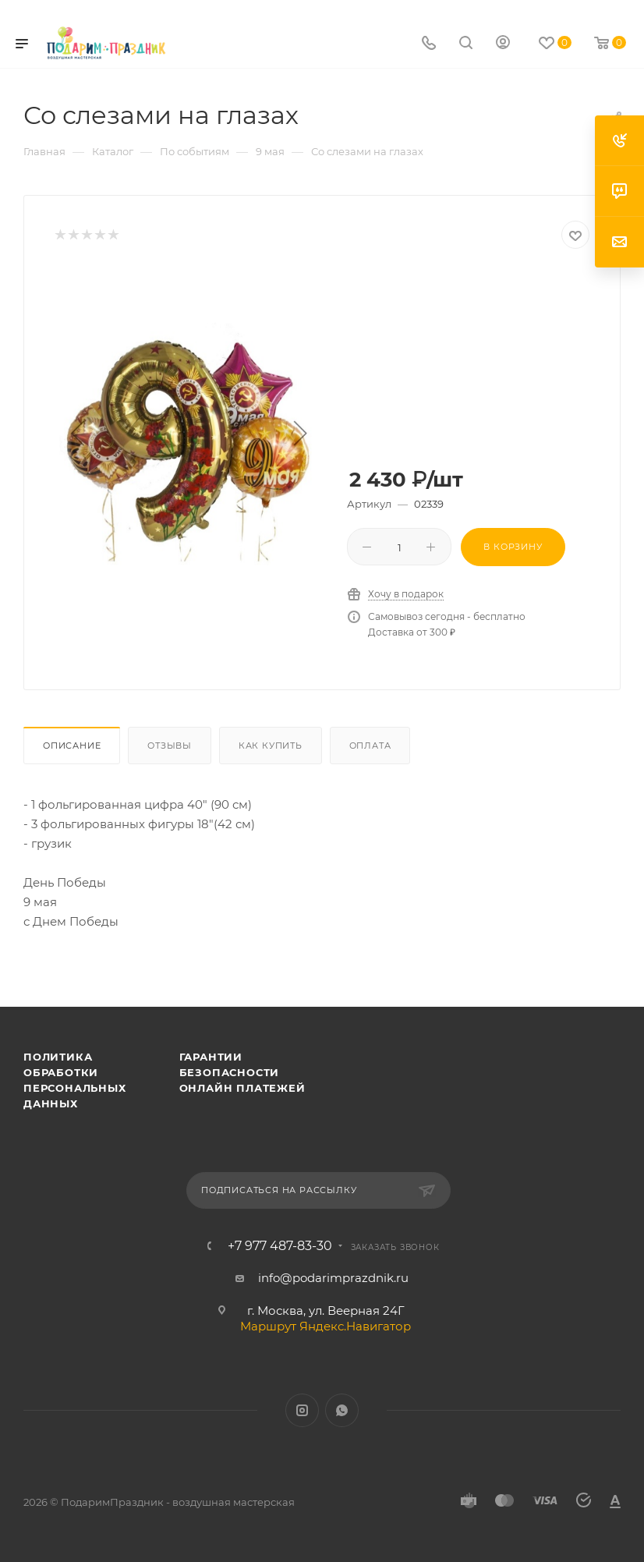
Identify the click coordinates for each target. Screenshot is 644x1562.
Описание (72, 745)
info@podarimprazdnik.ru (333, 1277)
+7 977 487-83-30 (280, 1246)
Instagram (302, 1410)
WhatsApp (342, 1410)
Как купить (271, 745)
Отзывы (169, 745)
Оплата (370, 745)
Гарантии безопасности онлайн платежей (242, 1072)
